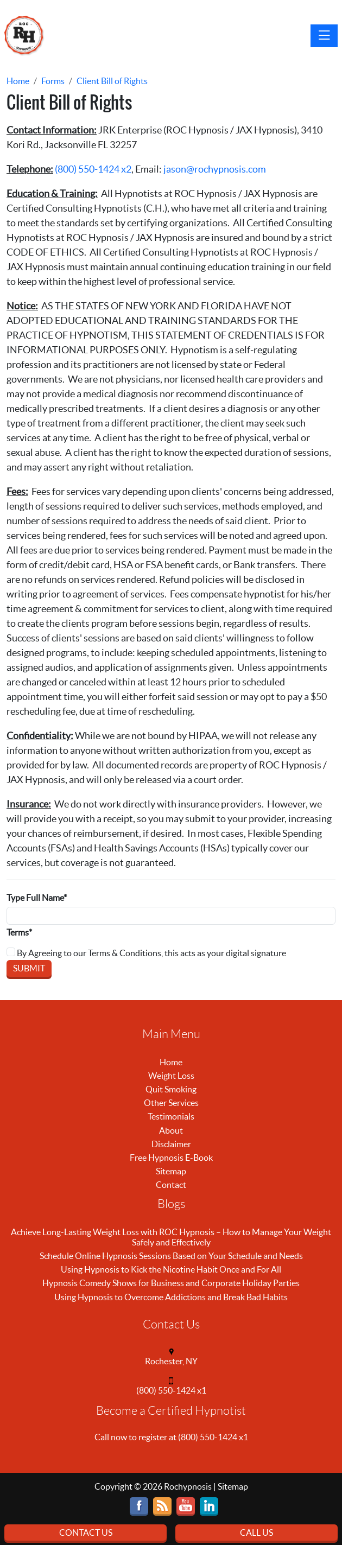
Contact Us (85, 1532)
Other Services (171, 1103)
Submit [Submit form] (29, 968)
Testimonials (171, 1116)
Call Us (256, 1532)
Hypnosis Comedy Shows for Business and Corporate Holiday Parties (171, 1283)
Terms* (19, 932)
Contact (171, 1185)
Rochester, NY (171, 1361)
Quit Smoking (171, 1089)
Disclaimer (171, 1144)
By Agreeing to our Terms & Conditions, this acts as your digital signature (146, 953)
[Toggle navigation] (324, 35)
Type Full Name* (37, 897)
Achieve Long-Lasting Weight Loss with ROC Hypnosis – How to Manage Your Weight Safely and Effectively (171, 1237)
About (171, 1130)
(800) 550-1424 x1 (171, 1390)
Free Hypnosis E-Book (171, 1157)
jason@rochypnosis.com (214, 169)
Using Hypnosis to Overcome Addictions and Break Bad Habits (171, 1297)
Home (171, 1062)
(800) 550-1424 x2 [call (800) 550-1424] (93, 169)
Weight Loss (171, 1075)
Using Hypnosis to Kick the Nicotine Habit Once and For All (171, 1269)
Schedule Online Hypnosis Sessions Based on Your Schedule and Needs (171, 1256)
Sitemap (171, 1171)
